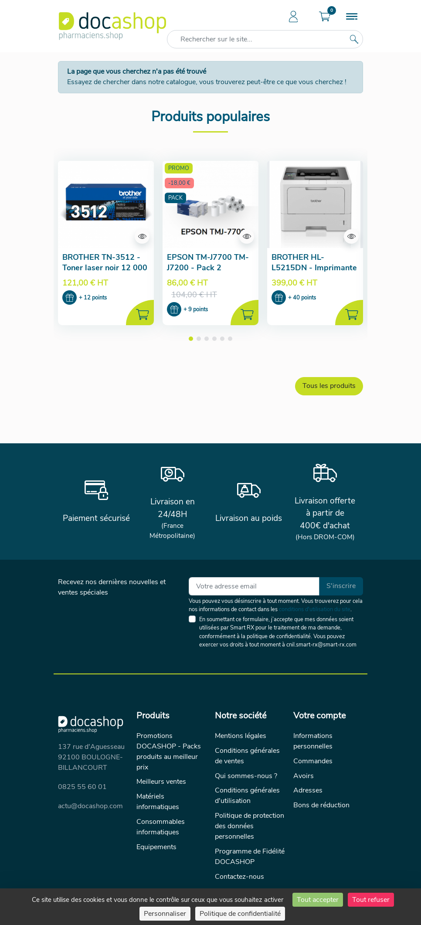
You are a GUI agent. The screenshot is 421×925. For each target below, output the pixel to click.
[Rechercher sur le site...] (353, 39)
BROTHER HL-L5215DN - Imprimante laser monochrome (314, 267)
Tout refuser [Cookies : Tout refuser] (371, 900)
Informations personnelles (313, 741)
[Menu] (351, 17)
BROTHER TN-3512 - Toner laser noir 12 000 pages (104, 267)
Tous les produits (329, 386)
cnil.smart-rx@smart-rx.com (321, 645)
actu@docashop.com (90, 806)
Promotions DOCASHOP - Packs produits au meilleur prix (168, 751)
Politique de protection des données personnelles (249, 826)
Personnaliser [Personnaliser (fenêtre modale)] (165, 913)
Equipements (156, 847)
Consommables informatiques (160, 827)
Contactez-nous (239, 877)
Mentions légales (240, 736)
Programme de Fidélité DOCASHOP (250, 857)
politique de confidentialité (279, 636)
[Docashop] (112, 26)
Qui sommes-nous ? (246, 776)
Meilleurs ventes (161, 782)
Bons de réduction (321, 805)
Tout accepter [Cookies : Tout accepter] (318, 900)
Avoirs (303, 776)
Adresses (308, 791)
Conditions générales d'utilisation (247, 796)
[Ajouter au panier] (140, 313)
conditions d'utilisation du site (314, 609)
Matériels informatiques (157, 802)
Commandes (313, 761)
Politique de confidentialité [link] (240, 913)
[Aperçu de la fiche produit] (106, 204)
